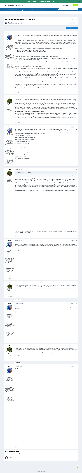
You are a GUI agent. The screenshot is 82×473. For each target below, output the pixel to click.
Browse (22, 10)
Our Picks (27, 9)
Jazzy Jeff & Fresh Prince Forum (13, 5)
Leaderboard (38, 9)
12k (10, 136)
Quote (19, 92)
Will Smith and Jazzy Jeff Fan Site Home (12, 9)
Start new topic (62, 27)
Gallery (44, 9)
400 (9, 179)
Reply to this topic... (14, 457)
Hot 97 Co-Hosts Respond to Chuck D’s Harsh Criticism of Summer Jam (30, 50)
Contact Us (41, 469)
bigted (10, 22)
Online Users (15, 12)
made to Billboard (52, 77)
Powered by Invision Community (41, 471)
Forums (5, 12)
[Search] (64, 9)
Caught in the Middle (18, 23)
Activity (32, 9)
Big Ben (9, 97)
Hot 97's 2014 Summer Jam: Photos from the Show (26, 52)
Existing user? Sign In (67, 5)
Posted (18, 33)
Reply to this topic (72, 27)
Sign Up (75, 5)
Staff (10, 12)
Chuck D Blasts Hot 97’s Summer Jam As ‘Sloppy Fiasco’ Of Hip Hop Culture (31, 51)
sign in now (30, 453)
